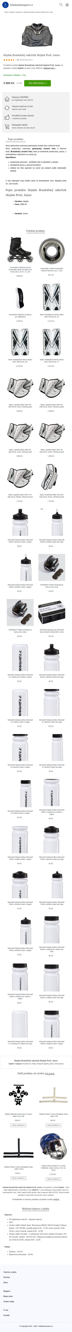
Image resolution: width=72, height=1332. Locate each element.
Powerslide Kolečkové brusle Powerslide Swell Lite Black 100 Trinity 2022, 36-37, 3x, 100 (20, 270)
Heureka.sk (19, 12)
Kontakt (6, 1315)
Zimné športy (59, 1064)
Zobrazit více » (49, 68)
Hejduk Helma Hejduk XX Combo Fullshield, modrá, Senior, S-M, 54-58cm (53, 1168)
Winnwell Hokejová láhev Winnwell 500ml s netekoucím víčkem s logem (20, 996)
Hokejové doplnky (42, 1064)
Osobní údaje (8, 1301)
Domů (6, 12)
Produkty (12, 12)
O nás (5, 1310)
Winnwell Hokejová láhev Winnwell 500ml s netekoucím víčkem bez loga (51, 949)
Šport (52, 1064)
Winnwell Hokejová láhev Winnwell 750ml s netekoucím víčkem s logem (51, 812)
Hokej (34, 1064)
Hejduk (21, 68)
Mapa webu (8, 1296)
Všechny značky (10, 1272)
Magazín (6, 1291)
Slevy (5, 1282)
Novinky (6, 1277)
